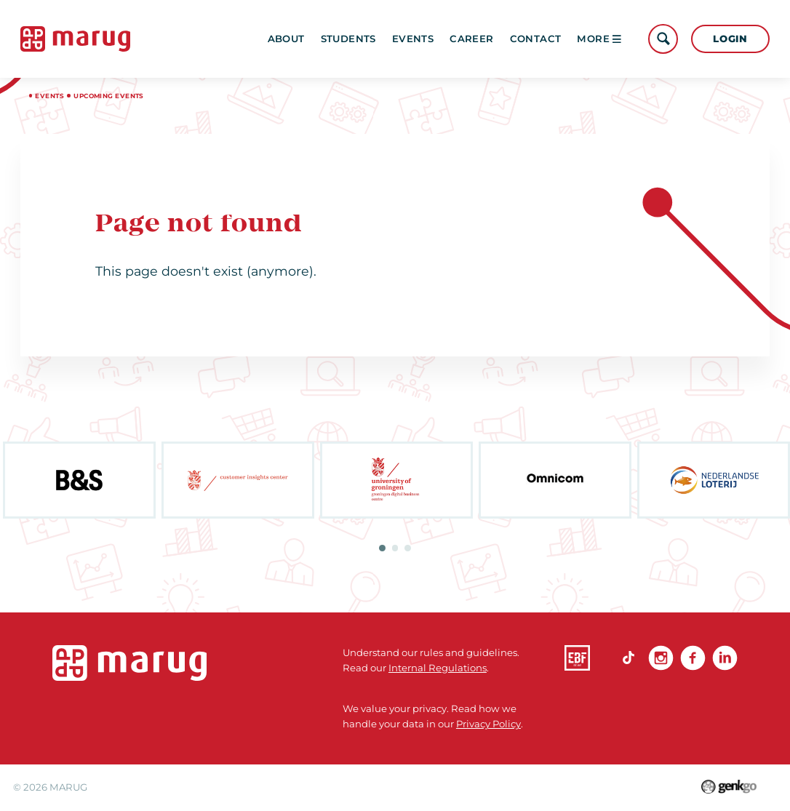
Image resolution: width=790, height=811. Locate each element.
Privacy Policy (488, 724)
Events (413, 38)
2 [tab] (395, 548)
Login (730, 38)
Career (471, 38)
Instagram (661, 658)
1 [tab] (382, 548)
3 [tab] (407, 548)
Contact (536, 38)
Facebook (693, 658)
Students (348, 38)
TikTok (629, 658)
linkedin (725, 658)
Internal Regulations (437, 668)
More (599, 38)
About (286, 38)
